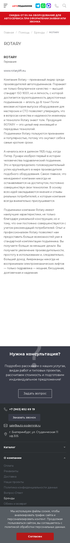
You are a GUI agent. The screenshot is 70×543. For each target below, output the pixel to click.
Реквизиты (11, 471)
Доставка (10, 476)
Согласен (35, 536)
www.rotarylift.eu (15, 70)
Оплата (8, 465)
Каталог (9, 447)
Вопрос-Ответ (13, 493)
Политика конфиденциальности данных (30, 487)
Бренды (9, 498)
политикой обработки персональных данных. (35, 527)
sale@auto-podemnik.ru (25, 425)
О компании (12, 458)
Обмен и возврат (15, 503)
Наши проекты (14, 482)
